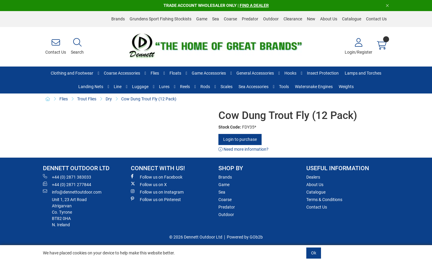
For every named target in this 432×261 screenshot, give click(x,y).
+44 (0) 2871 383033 (67, 176)
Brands (118, 18)
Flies (155, 73)
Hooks (290, 73)
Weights (346, 86)
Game (201, 18)
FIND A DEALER (254, 5)
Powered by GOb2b (245, 237)
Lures (164, 86)
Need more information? (243, 149)
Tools (284, 86)
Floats (175, 73)
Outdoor (271, 18)
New (311, 18)
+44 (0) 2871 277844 (67, 184)
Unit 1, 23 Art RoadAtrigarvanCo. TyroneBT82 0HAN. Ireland (69, 212)
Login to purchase (240, 139)
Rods (205, 86)
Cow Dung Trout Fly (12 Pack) (148, 98)
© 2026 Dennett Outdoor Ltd (195, 237)
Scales (226, 86)
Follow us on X (149, 184)
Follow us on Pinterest (156, 199)
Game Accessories (209, 73)
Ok (313, 253)
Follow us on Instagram (157, 191)
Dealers (313, 177)
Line (118, 86)
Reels (185, 86)
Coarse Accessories (122, 73)
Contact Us (376, 18)
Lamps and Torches (363, 73)
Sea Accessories (253, 86)
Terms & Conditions (324, 199)
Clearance (293, 18)
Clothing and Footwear (72, 73)
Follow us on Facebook (156, 176)
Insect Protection (323, 73)
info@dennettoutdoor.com (72, 191)
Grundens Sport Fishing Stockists (160, 18)
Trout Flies (86, 98)
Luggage (140, 86)
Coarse (230, 18)
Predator (250, 18)
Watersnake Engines (314, 86)
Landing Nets (90, 86)
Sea (215, 18)
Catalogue (351, 18)
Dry (109, 98)
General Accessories (255, 73)
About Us (328, 18)
